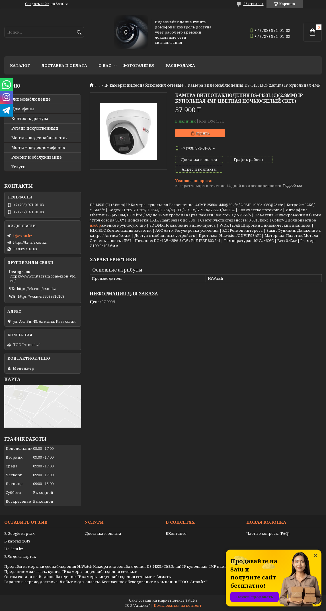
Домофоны (22, 108)
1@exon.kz (22, 235)
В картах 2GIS (17, 541)
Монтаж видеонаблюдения (39, 137)
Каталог (20, 65)
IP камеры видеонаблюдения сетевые (144, 85)
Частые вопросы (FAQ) (268, 533)
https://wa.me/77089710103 (41, 296)
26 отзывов (253, 3)
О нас (105, 65)
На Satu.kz (13, 548)
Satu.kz (191, 600)
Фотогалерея (138, 65)
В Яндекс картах (20, 556)
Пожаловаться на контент (178, 605)
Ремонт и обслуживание (36, 157)
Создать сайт (37, 4)
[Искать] (79, 33)
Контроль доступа (29, 118)
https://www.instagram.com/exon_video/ (42, 278)
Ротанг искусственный (34, 128)
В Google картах (19, 533)
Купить (203, 133)
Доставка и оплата (64, 65)
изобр (95, 215)
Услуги (18, 166)
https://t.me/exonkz (30, 242)
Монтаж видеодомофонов (38, 147)
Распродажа (180, 65)
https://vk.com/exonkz (36, 288)
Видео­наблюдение (31, 99)
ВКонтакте (176, 533)
